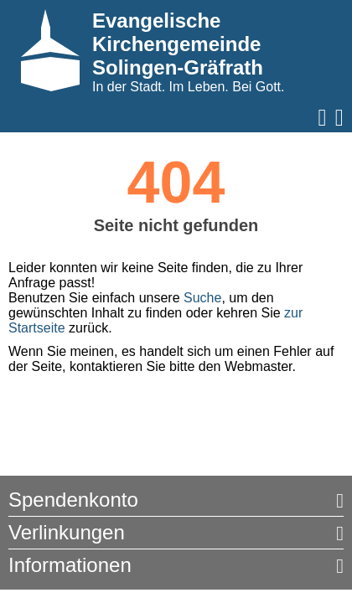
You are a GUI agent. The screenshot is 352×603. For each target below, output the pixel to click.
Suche (202, 298)
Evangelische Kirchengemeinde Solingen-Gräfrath (177, 44)
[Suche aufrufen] (339, 118)
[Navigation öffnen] (322, 118)
